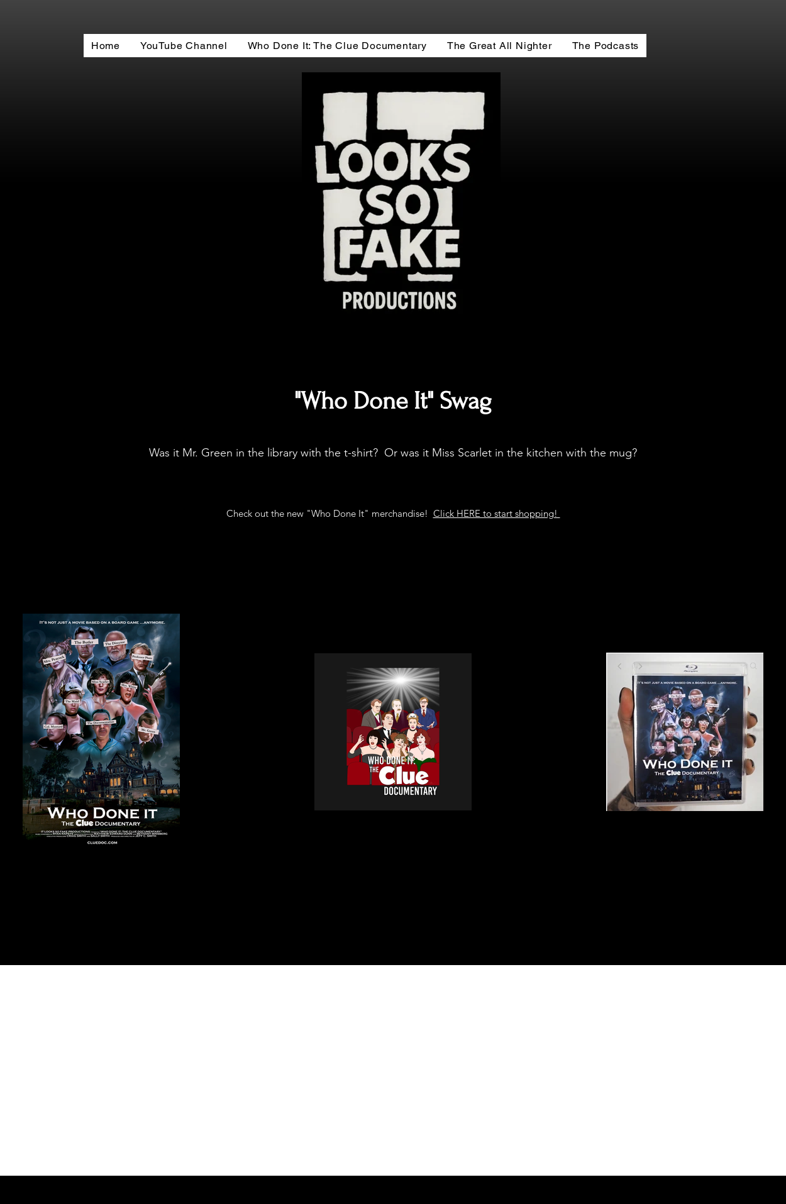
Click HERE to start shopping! (496, 513)
